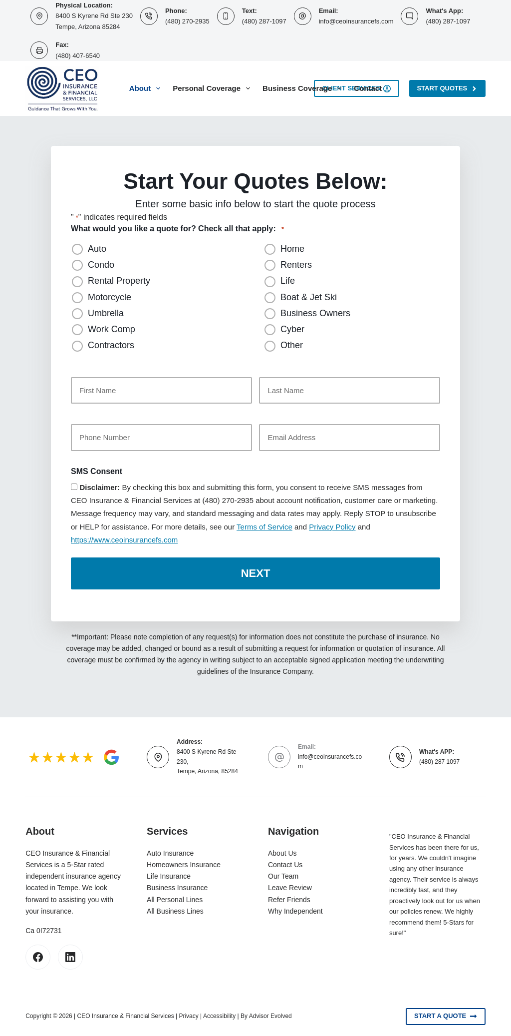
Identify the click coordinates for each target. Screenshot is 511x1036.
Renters (296, 265)
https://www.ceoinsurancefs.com (124, 539)
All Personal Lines (175, 898)
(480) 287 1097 (439, 760)
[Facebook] (37, 955)
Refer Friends (289, 898)
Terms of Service (264, 526)
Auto (97, 249)
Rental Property (119, 281)
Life (287, 281)
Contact (368, 88)
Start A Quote (445, 1015)
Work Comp (111, 329)
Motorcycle (109, 297)
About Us (282, 852)
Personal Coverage (213, 88)
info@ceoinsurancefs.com (356, 21)
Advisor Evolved (270, 1014)
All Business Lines (175, 910)
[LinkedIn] (70, 955)
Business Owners (315, 313)
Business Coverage (303, 88)
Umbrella (106, 313)
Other (291, 345)
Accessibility (219, 1014)
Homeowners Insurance (184, 863)
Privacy (188, 1014)
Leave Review (290, 887)
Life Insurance (169, 875)
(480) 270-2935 (187, 21)
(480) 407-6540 (77, 55)
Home (292, 249)
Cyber (292, 329)
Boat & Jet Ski (308, 297)
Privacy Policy (332, 526)
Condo (101, 265)
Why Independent (295, 910)
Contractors (111, 345)
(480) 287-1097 (264, 21)
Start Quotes (447, 88)
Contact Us (285, 863)
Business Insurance (177, 887)
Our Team (283, 875)
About (146, 88)
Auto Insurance (170, 852)
